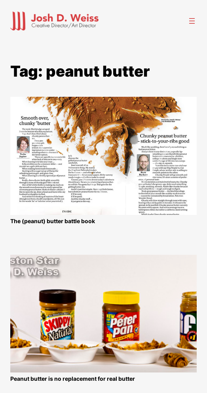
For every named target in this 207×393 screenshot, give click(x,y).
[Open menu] (192, 21)
